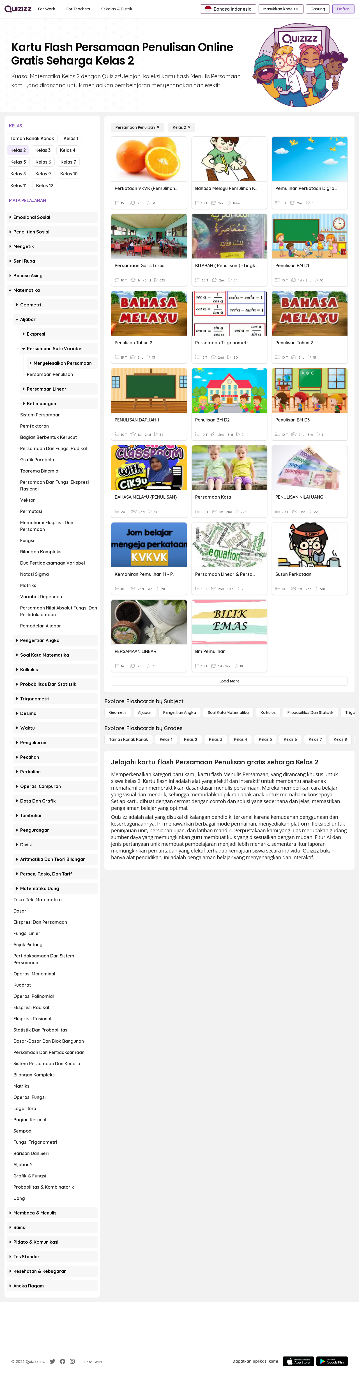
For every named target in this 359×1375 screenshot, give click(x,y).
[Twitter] (52, 1361)
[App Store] (298, 1361)
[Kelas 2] (181, 127)
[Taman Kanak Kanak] (128, 739)
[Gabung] (318, 8)
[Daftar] (343, 8)
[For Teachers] (78, 8)
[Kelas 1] (166, 739)
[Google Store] (332, 1361)
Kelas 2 (18, 150)
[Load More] (229, 681)
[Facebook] (62, 1361)
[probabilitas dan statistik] (310, 712)
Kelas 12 (44, 185)
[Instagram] (72, 1361)
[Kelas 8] (340, 739)
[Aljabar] (144, 712)
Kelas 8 (18, 174)
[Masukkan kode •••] (281, 8)
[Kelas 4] (240, 739)
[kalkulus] (268, 712)
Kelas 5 (18, 162)
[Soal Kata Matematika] (228, 712)
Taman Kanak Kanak (32, 138)
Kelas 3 (42, 150)
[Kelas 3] (215, 739)
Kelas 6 (43, 162)
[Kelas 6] (290, 739)
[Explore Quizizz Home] (17, 9)
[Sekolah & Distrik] (117, 8)
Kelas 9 (43, 174)
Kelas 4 (67, 150)
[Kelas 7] (315, 739)
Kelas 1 (71, 138)
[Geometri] (117, 712)
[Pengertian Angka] (179, 712)
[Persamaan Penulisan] (137, 127)
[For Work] (47, 8)
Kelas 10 (69, 174)
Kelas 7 (68, 162)
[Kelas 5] (265, 739)
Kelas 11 (18, 185)
